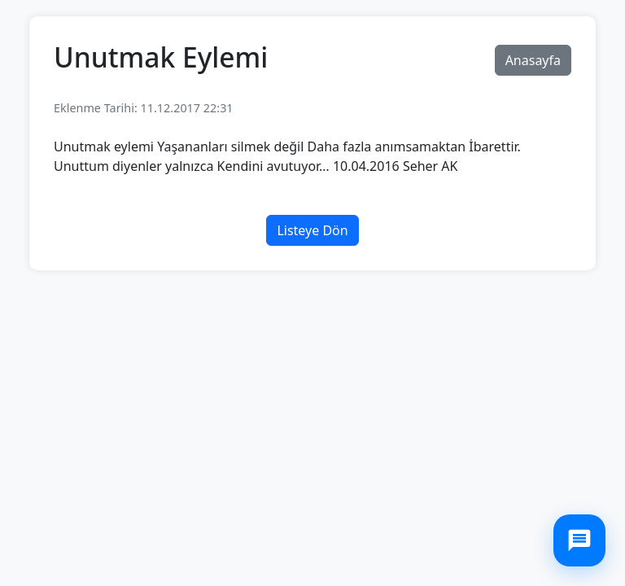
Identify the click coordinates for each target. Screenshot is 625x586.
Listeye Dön (312, 230)
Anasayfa (533, 60)
